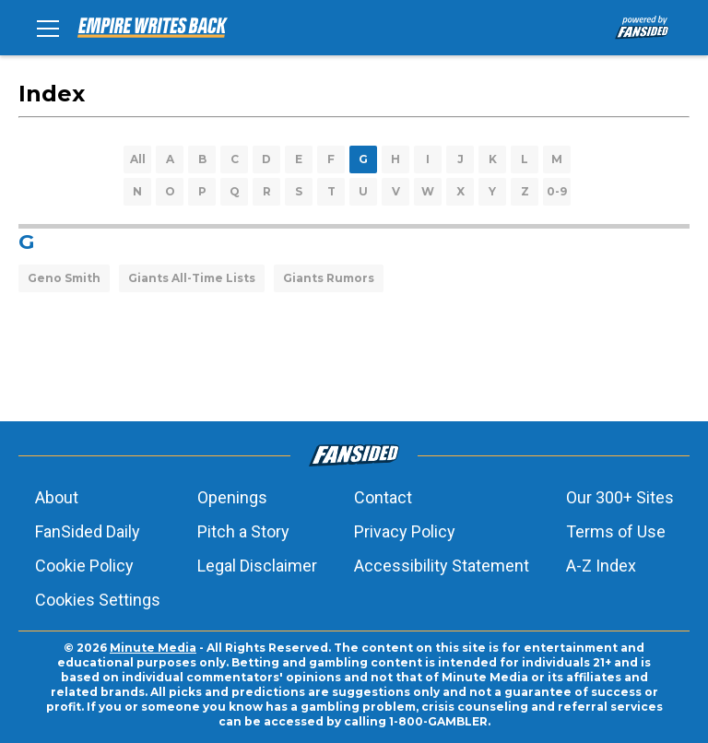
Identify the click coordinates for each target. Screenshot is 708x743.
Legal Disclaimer (257, 565)
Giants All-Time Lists (191, 278)
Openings (232, 497)
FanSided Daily (87, 531)
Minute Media (153, 648)
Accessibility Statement (441, 565)
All (138, 159)
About (56, 497)
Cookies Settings (97, 599)
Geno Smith (64, 278)
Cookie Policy (84, 565)
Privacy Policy (404, 531)
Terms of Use (616, 531)
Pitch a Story (243, 531)
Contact (383, 497)
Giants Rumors (328, 278)
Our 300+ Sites (620, 497)
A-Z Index (601, 565)
